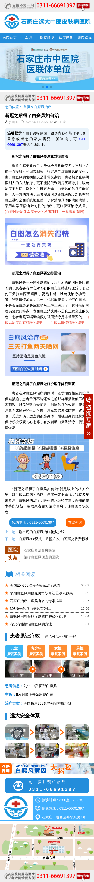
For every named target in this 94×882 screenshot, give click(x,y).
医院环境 (47, 38)
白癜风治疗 (42, 107)
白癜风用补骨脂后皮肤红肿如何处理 (38, 616)
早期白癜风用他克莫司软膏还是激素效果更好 (43, 593)
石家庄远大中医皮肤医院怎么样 (48, 546)
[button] (43, 87)
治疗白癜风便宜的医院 (41, 559)
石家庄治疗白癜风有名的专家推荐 (36, 601)
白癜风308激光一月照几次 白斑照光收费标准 (54, 539)
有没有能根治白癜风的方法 (31, 624)
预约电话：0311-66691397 (33, 522)
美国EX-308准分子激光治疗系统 (35, 585)
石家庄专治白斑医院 (39, 553)
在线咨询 (75, 522)
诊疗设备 (66, 38)
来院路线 (85, 38)
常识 (28, 38)
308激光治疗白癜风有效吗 (30, 609)
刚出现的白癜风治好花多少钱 (41, 532)
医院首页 (10, 38)
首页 (26, 107)
